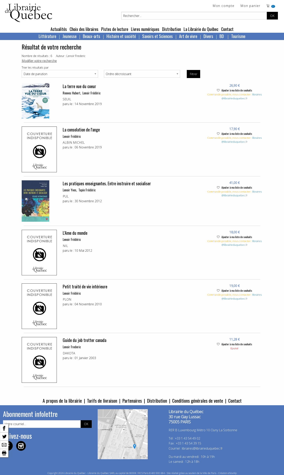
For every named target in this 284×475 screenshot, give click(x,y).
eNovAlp (232, 473)
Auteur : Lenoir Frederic (70, 56)
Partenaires (132, 400)
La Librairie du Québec (201, 29)
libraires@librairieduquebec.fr (241, 96)
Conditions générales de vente (197, 400)
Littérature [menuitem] (47, 36)
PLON (67, 299)
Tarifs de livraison (102, 400)
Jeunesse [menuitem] (70, 36)
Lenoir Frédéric (91, 93)
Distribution (171, 29)
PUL (66, 196)
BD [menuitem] (222, 36)
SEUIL (67, 99)
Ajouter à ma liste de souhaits (234, 90)
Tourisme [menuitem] (238, 36)
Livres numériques (145, 29)
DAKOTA (69, 353)
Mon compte (223, 6)
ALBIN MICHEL (74, 142)
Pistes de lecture (114, 29)
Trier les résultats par (35, 67)
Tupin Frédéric (87, 190)
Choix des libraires (84, 29)
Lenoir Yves (69, 190)
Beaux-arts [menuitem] (91, 36)
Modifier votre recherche (39, 61)
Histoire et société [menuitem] (121, 36)
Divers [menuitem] (208, 36)
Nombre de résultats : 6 (37, 56)
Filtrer (193, 74)
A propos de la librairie (62, 400)
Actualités (58, 29)
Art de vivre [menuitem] (188, 36)
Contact (227, 29)
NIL (65, 246)
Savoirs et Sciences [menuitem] (157, 36)
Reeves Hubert (71, 93)
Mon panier (250, 6)
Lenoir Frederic (72, 347)
